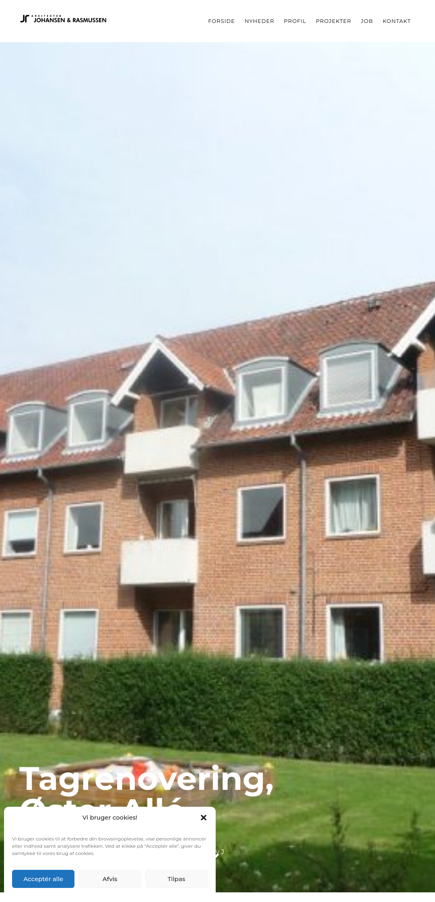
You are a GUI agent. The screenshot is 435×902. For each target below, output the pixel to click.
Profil (295, 21)
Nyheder (259, 21)
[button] (204, 818)
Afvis (110, 879)
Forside (221, 21)
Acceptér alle (43, 879)
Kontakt (397, 21)
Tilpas (176, 879)
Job (367, 21)
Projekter (333, 21)
